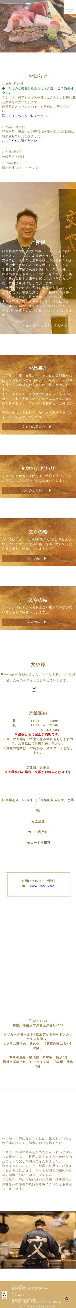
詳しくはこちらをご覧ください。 (26, 116)
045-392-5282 (42, 886)
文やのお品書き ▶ (37, 426)
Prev (5, 26)
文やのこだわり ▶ (37, 490)
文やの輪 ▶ (37, 558)
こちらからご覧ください (19, 140)
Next (70, 26)
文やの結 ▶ (37, 622)
